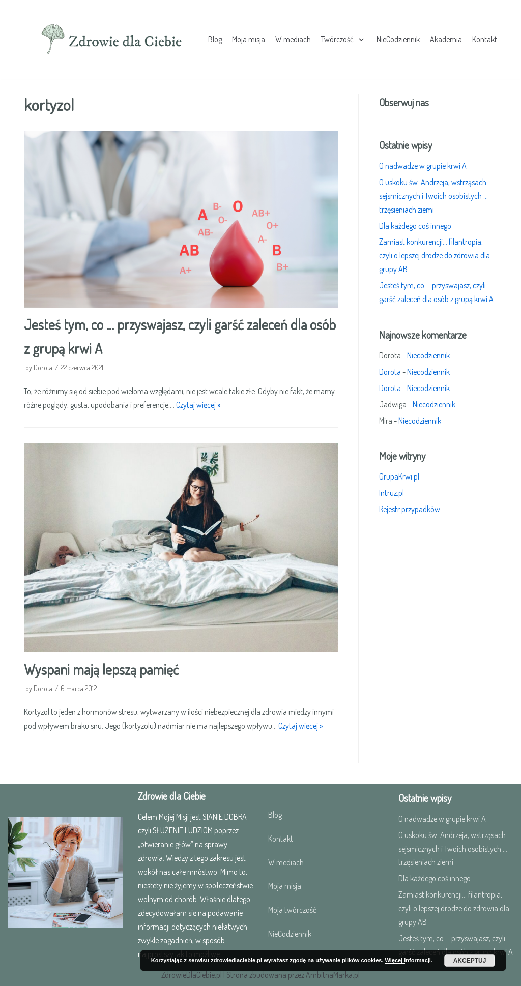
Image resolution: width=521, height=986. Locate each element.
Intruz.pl (391, 493)
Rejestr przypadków (409, 509)
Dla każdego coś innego (415, 226)
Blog (215, 39)
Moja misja (248, 39)
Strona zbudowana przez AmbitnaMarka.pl (293, 975)
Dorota (43, 367)
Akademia (446, 39)
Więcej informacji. (408, 960)
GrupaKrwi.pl (399, 476)
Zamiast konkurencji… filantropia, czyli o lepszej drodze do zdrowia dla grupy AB (434, 255)
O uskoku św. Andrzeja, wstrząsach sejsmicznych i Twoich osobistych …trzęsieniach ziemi (433, 196)
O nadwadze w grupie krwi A (423, 166)
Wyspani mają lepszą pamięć (101, 669)
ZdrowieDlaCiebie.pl (191, 975)
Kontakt (484, 39)
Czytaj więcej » (198, 405)
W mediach (293, 39)
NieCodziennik (398, 39)
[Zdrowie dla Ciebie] (111, 39)
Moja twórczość (292, 910)
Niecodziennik (428, 355)
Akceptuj (469, 960)
